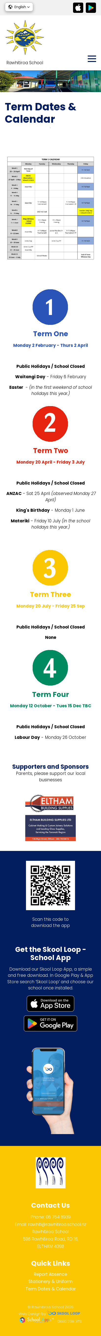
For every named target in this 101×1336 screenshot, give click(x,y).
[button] (19, 7)
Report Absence (50, 1274)
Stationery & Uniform (50, 1281)
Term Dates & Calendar (50, 1289)
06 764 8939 (58, 1217)
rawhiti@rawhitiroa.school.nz (57, 1224)
